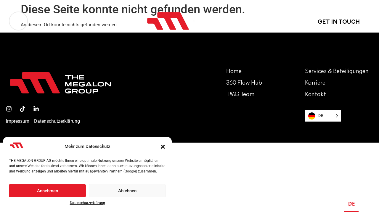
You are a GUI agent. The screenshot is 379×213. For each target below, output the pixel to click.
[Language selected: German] (323, 116)
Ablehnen (127, 190)
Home (234, 72)
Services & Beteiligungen (337, 72)
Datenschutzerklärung (87, 203)
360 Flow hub (244, 83)
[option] (366, 204)
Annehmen (47, 190)
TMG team (240, 95)
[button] (163, 147)
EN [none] (365, 203)
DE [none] (351, 203)
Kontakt (315, 95)
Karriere (315, 83)
